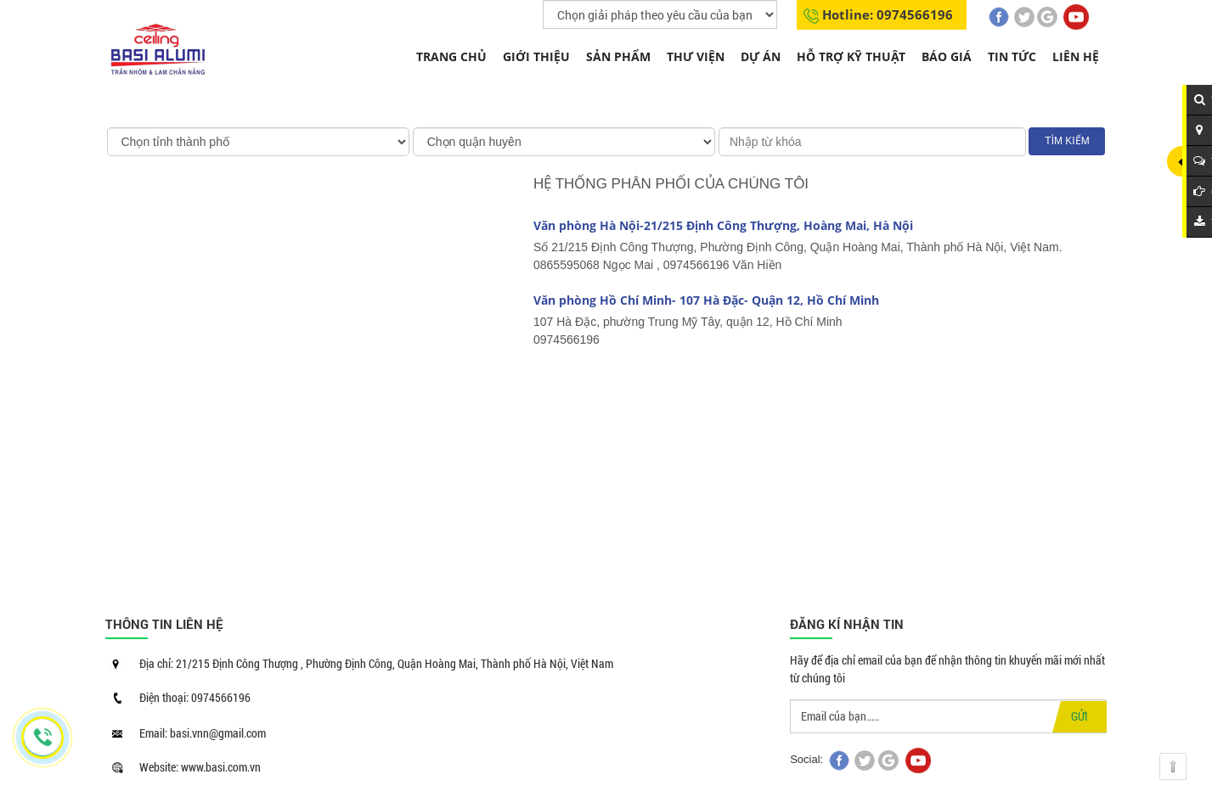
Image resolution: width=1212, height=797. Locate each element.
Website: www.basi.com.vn (200, 767)
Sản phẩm (618, 56)
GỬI (1079, 716)
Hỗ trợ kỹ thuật (851, 56)
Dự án (761, 56)
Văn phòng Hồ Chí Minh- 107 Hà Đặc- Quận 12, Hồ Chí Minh (706, 300)
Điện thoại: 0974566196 (195, 697)
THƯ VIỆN (695, 56)
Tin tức (1012, 56)
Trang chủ (451, 56)
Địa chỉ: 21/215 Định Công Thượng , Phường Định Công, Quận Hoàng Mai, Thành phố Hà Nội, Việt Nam (376, 663)
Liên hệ (1075, 56)
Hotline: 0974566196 (887, 14)
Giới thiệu (536, 56)
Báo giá (947, 56)
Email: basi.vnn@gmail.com (202, 733)
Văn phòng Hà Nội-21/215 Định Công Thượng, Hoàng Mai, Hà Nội (723, 225)
